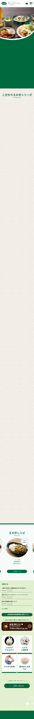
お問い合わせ (17, 686)
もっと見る (5, 608)
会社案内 (30, 696)
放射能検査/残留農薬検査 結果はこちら (17, 614)
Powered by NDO (29, 708)
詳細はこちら (17, 571)
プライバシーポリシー (27, 700)
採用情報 (30, 698)
